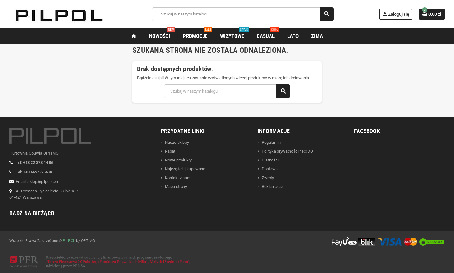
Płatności (270, 160)
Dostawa (270, 169)
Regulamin (271, 142)
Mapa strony (176, 186)
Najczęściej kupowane (185, 169)
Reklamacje (272, 186)
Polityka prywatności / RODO (287, 151)
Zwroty (268, 177)
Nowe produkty (178, 160)
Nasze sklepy (177, 142)
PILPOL (69, 241)
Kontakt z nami (178, 177)
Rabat (170, 151)
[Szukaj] (242, 14)
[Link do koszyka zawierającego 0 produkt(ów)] (432, 14)
